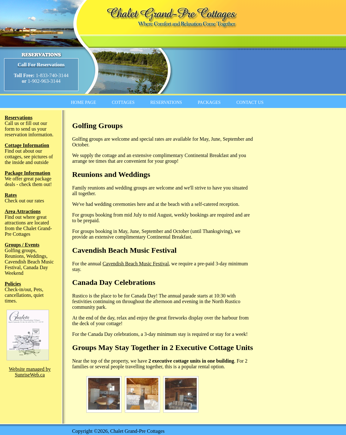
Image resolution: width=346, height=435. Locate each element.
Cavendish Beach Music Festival (135, 263)
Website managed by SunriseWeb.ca (30, 371)
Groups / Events (22, 244)
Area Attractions (23, 211)
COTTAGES (123, 102)
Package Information (27, 173)
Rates (11, 195)
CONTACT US (249, 102)
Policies (13, 283)
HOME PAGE (83, 102)
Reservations (18, 117)
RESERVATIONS (166, 102)
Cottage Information (27, 145)
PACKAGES (209, 102)
